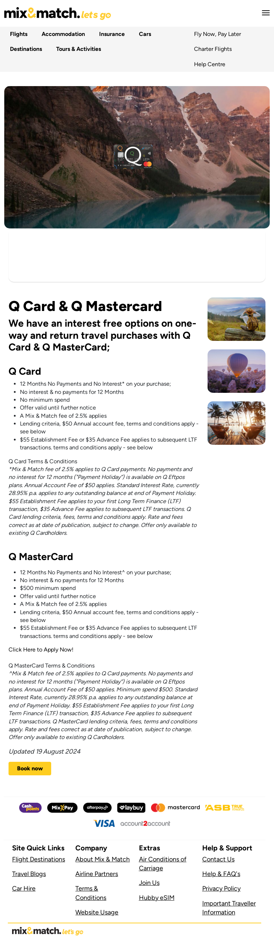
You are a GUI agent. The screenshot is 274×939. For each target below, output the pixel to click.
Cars (143, 34)
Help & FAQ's (221, 874)
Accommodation (62, 34)
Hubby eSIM (156, 898)
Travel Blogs (29, 874)
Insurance (110, 34)
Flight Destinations (38, 859)
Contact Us (218, 859)
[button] (264, 13)
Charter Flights (213, 49)
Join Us (149, 883)
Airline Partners (96, 874)
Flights (17, 34)
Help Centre (209, 64)
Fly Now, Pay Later (217, 34)
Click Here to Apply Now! (41, 649)
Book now (30, 768)
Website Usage (96, 912)
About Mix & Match (102, 859)
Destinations (24, 49)
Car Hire (24, 888)
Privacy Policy (221, 888)
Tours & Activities (77, 49)
